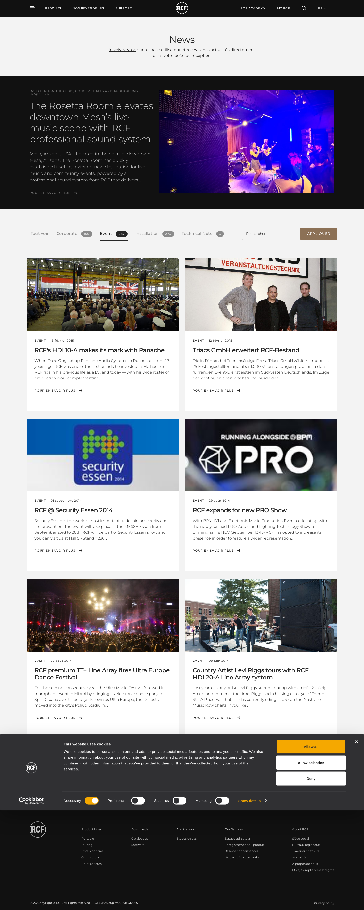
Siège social (300, 833)
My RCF (283, 8)
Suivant (305, 747)
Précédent (284, 747)
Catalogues (139, 833)
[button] (48, 747)
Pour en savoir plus (50, 193)
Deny (311, 878)
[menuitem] (88, 8)
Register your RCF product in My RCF (267, 790)
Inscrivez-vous (122, 49)
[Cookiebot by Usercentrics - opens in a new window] (31, 900)
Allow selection (311, 862)
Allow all (311, 846)
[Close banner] (356, 841)
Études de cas (186, 833)
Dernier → (326, 747)
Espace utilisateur (237, 833)
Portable (87, 833)
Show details (249, 900)
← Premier (260, 747)
